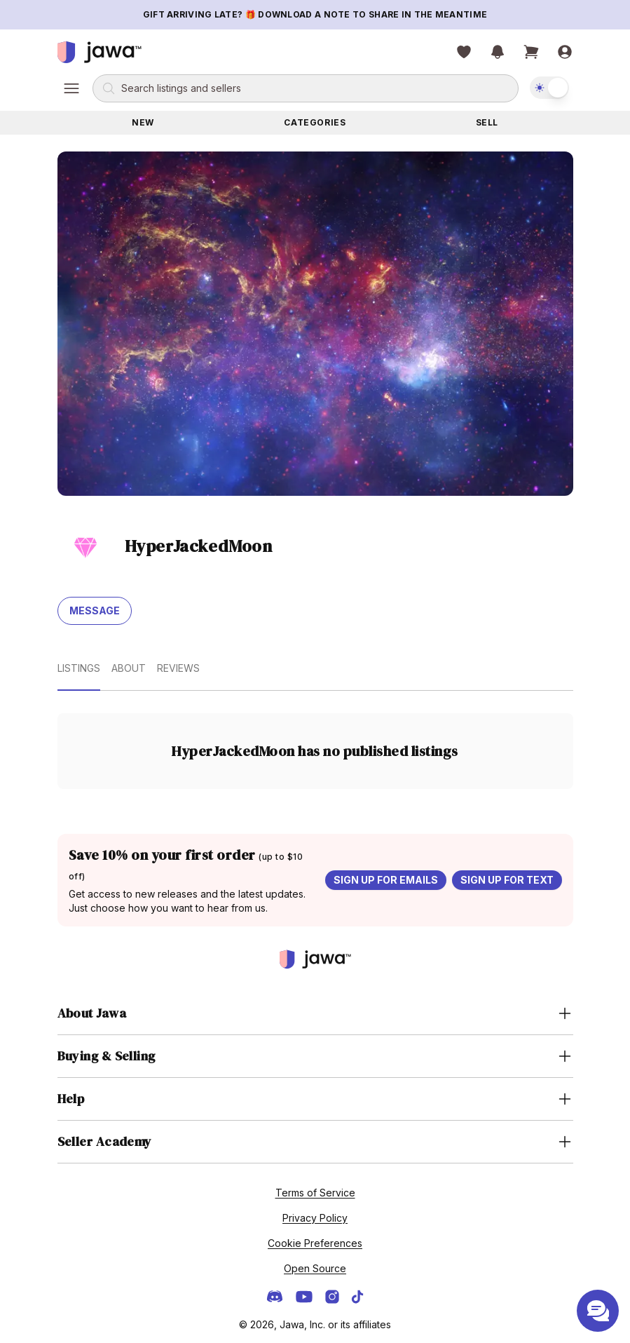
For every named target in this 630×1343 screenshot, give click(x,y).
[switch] (549, 87)
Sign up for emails (386, 880)
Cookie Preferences (315, 1243)
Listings (78, 668)
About (128, 668)
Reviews (178, 668)
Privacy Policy (315, 1218)
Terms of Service (315, 1193)
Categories (314, 122)
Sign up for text (507, 880)
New (143, 122)
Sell (487, 122)
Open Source (315, 1268)
